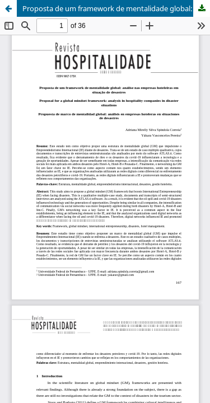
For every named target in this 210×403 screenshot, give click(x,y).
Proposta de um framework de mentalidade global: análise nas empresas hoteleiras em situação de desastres (116, 8)
